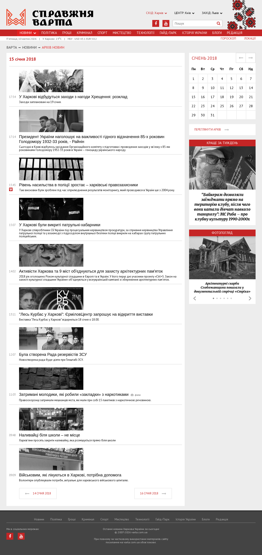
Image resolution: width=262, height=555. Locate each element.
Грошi (67, 33)
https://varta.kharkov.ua (50, 17)
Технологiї (145, 33)
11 (222, 87)
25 (222, 106)
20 (241, 97)
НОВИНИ (29, 47)
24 (213, 106)
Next (250, 298)
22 (194, 106)
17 (213, 97)
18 (222, 97)
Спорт (103, 33)
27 (241, 106)
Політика (49, 33)
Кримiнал (84, 33)
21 (251, 97)
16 (203, 97)
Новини (39, 519)
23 (203, 106)
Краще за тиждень (222, 143)
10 (213, 87)
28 (251, 106)
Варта (11, 47)
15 (194, 97)
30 (203, 115)
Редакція (234, 33)
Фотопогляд (222, 233)
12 (232, 87)
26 (232, 106)
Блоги (217, 33)
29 (194, 115)
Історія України (194, 33)
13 (241, 87)
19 (232, 97)
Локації (250, 38)
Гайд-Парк (168, 33)
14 (251, 87)
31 (213, 115)
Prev (195, 298)
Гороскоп (228, 38)
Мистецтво (122, 33)
